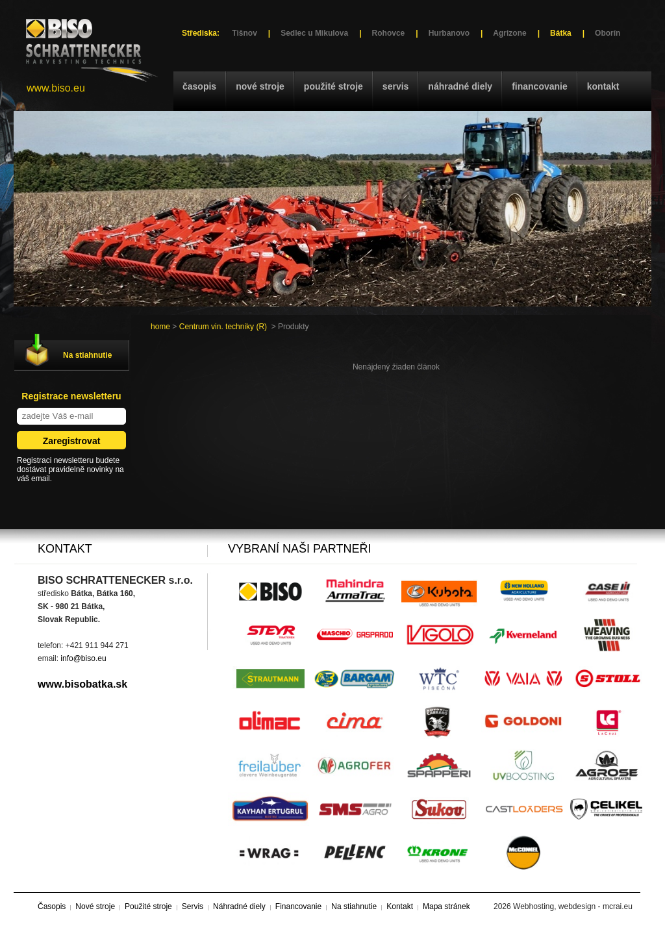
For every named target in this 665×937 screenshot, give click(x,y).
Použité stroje (333, 86)
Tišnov (244, 33)
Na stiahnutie (87, 355)
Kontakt (603, 86)
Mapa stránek (446, 906)
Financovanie (540, 86)
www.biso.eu (56, 88)
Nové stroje (260, 86)
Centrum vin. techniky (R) (223, 326)
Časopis (199, 86)
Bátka (560, 33)
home (160, 326)
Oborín (607, 33)
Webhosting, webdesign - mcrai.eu (573, 906)
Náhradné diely (460, 86)
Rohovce (388, 33)
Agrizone (509, 33)
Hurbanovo (449, 33)
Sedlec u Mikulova (314, 33)
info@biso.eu (83, 658)
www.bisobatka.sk (82, 684)
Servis (395, 86)
